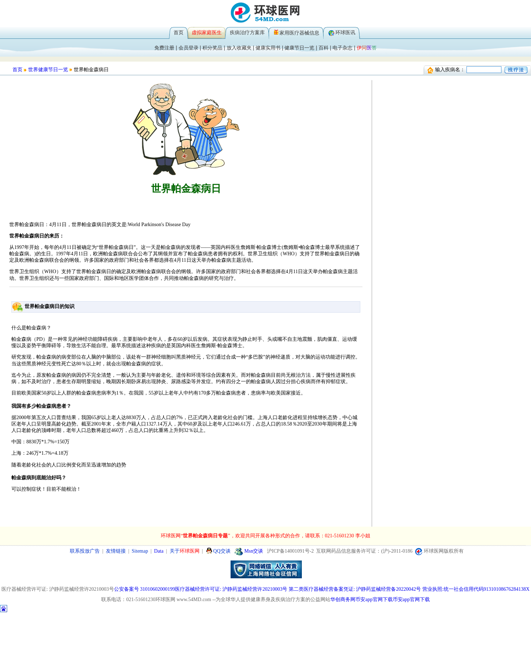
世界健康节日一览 (48, 69)
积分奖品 (212, 48)
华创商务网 (342, 599)
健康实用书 (268, 48)
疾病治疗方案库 (247, 32)
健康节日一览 (299, 48)
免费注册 (164, 48)
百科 (324, 48)
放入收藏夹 (239, 48)
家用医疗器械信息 (299, 33)
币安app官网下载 (373, 599)
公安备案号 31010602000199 (144, 589)
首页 (179, 32)
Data (158, 551)
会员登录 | (190, 48)
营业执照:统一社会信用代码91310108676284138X (476, 589)
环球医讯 (345, 32)
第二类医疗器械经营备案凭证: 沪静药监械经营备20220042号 (355, 589)
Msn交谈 (248, 551)
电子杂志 (342, 48)
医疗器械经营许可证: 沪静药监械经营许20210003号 (231, 589)
